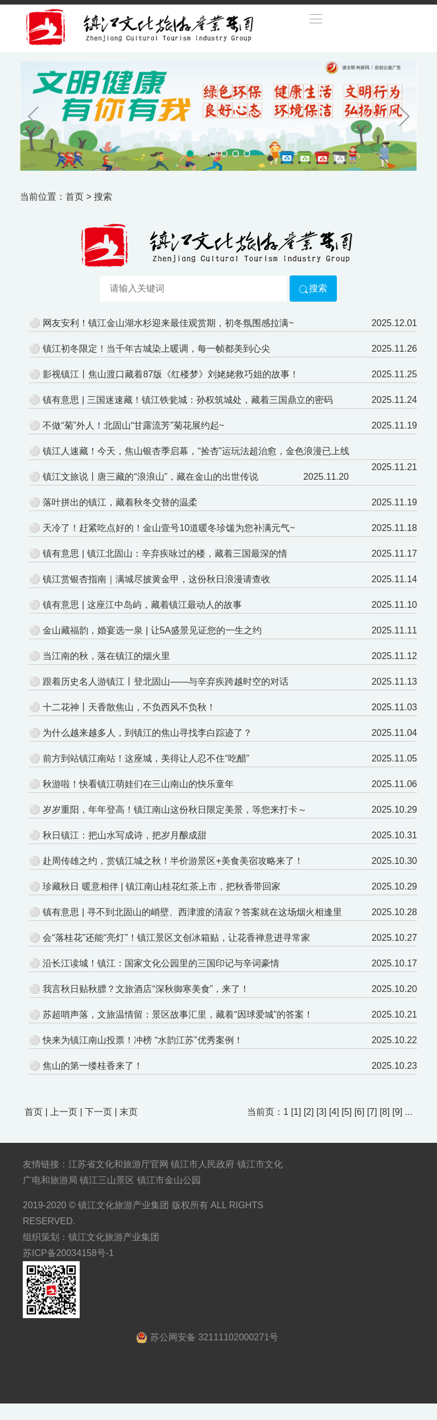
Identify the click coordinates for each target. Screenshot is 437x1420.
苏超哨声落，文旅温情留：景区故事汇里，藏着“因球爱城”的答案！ (178, 1014)
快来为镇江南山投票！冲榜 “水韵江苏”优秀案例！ (142, 1040)
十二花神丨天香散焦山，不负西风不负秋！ (129, 707)
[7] (372, 1112)
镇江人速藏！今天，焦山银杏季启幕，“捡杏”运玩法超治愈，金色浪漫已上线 (196, 451)
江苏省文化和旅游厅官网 (118, 1164)
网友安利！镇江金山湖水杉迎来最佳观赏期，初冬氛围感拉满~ (168, 323)
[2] (309, 1112)
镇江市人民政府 (202, 1164)
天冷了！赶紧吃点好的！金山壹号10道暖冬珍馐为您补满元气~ (169, 528)
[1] (296, 1112)
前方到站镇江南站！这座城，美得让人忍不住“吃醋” (146, 758)
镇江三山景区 (107, 1180)
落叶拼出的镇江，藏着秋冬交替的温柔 (120, 502)
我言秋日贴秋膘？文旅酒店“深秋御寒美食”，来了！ (146, 989)
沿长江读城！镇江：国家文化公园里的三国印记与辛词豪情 (161, 963)
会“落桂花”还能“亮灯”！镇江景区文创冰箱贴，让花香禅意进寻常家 (176, 937)
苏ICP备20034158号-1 (68, 1253)
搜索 (313, 288)
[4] (334, 1112)
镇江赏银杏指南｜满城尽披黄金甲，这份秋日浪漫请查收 (156, 579)
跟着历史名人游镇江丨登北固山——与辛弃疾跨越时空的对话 (165, 681)
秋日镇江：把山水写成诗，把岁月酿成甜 (125, 835)
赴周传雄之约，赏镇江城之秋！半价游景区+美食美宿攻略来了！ (173, 861)
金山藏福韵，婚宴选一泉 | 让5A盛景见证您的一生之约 (152, 630)
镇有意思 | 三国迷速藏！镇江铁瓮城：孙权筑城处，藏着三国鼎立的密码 (187, 400)
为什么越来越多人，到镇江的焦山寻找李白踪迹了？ (147, 733)
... (409, 1112)
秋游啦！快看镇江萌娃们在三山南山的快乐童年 (138, 784)
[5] (346, 1112)
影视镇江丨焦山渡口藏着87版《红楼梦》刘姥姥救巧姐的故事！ (171, 374)
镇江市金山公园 (169, 1180)
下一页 (98, 1112)
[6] (359, 1112)
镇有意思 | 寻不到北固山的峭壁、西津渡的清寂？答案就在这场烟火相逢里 (192, 912)
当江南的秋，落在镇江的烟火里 (106, 656)
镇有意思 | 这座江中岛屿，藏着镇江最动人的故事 (142, 605)
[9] (397, 1112)
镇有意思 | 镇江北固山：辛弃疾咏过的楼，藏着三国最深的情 (165, 553)
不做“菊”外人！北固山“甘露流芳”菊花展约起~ (133, 425)
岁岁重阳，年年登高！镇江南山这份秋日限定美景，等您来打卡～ (175, 809)
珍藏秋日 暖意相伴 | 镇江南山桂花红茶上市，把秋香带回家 (162, 886)
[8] (385, 1112)
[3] (321, 1112)
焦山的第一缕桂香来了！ (93, 1066)
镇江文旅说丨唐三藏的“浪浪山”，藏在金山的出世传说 (150, 476)
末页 (128, 1112)
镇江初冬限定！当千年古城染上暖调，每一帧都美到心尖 (156, 348)
